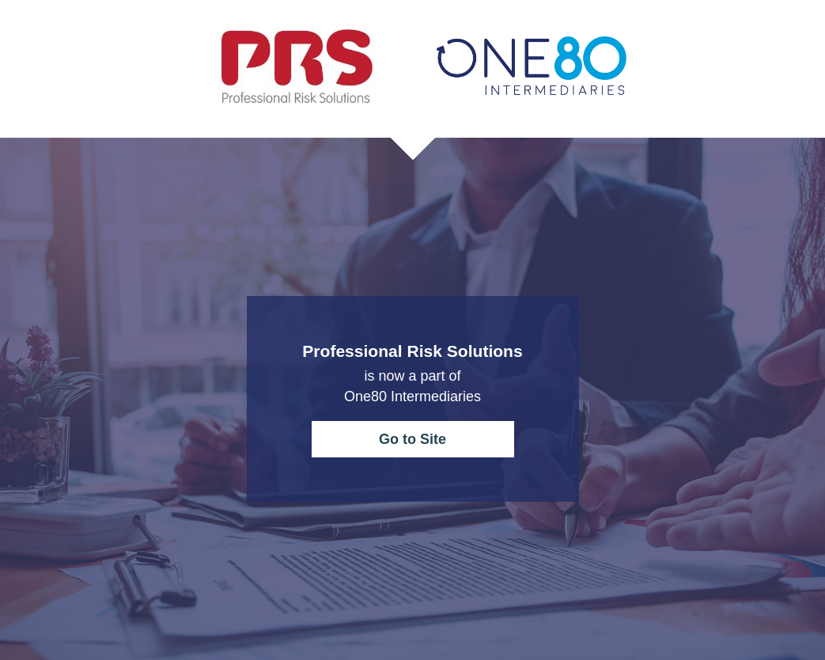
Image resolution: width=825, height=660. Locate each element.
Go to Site (412, 439)
